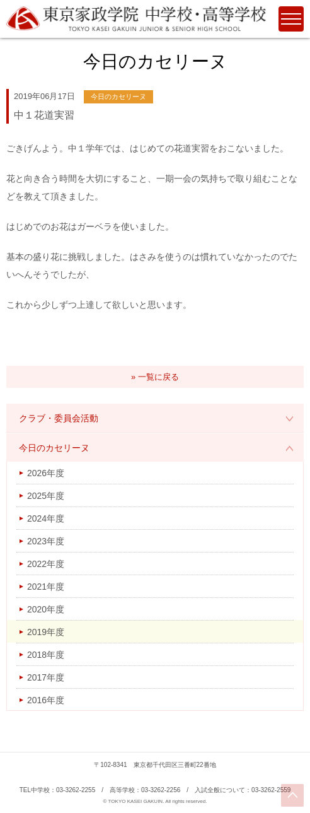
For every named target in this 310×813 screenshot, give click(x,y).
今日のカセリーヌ (54, 448)
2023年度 (45, 541)
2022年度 (45, 564)
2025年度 (45, 496)
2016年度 (45, 700)
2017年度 (45, 677)
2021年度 (45, 587)
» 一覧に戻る (155, 377)
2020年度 (45, 609)
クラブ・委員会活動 (58, 418)
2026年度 (45, 473)
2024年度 (45, 518)
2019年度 (45, 632)
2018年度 (45, 655)
